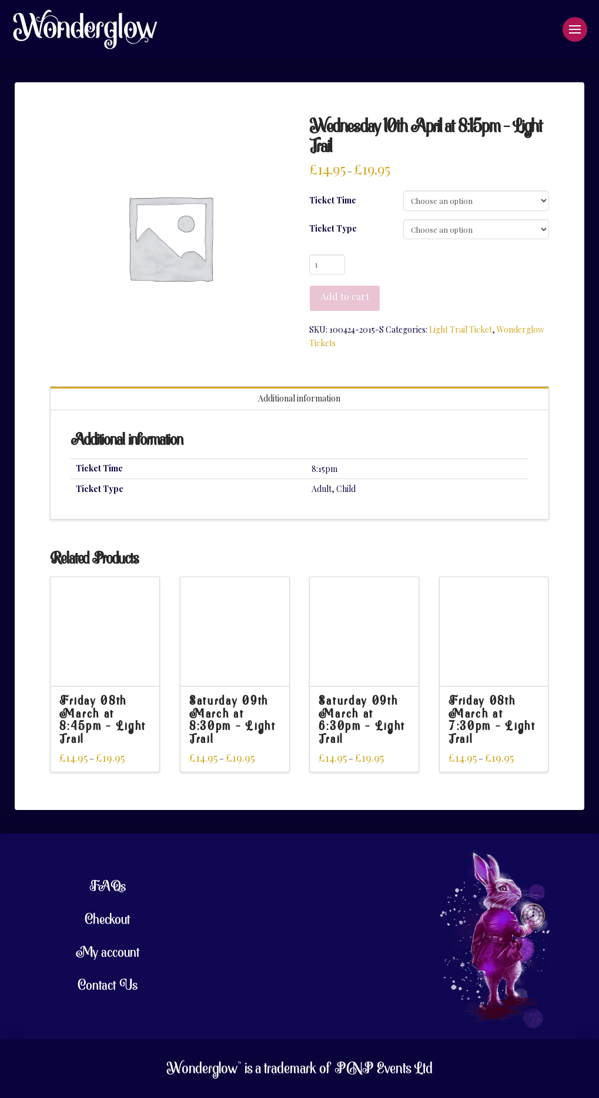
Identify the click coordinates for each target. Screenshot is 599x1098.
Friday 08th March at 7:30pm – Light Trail (492, 720)
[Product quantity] (327, 264)
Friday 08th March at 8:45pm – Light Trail (102, 720)
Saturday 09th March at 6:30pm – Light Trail (362, 720)
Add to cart (344, 296)
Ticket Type (333, 228)
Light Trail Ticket (460, 329)
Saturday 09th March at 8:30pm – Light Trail (232, 720)
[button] (575, 29)
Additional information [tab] (299, 398)
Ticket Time (332, 200)
